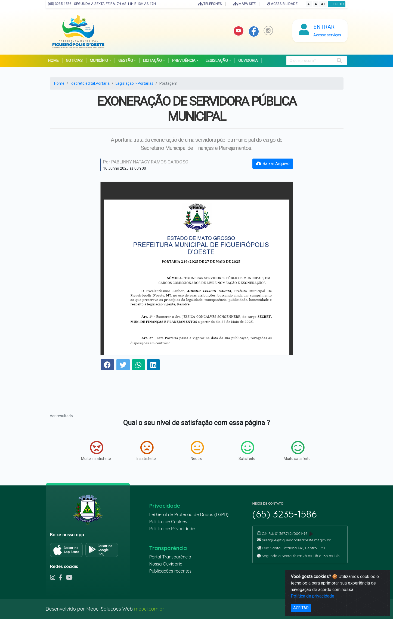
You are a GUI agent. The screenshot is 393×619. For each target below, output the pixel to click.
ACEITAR (301, 608)
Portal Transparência (170, 557)
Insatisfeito (146, 451)
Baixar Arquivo (273, 163)
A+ (323, 4)
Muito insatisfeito (96, 451)
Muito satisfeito (297, 451)
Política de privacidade (312, 596)
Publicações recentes (170, 571)
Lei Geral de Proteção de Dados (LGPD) (189, 514)
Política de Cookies (168, 521)
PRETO (336, 4)
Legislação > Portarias (134, 83)
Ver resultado (61, 416)
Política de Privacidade (172, 528)
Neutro (197, 451)
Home (59, 83)
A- (309, 4)
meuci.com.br (149, 609)
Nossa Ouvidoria (165, 564)
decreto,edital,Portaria (90, 83)
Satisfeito (247, 451)
